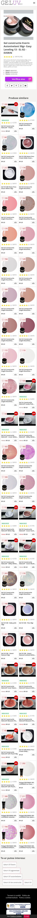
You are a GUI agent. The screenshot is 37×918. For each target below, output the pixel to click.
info (15, 131)
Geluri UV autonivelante (12, 876)
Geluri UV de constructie (12, 882)
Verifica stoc (22, 79)
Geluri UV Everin (9, 864)
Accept (26, 916)
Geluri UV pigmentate (11, 870)
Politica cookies (24, 898)
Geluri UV (28, 882)
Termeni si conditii (14, 895)
